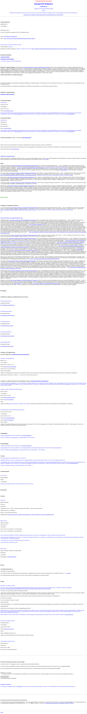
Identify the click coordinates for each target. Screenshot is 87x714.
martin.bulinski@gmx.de (8, 110)
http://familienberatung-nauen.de (6, 325)
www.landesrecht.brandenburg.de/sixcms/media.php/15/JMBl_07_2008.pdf (59, 703)
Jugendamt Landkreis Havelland (7, 94)
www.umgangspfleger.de (26, 435)
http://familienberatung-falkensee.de (7, 305)
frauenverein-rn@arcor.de (9, 628)
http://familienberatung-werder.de (6, 346)
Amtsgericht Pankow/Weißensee (24, 514)
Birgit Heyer (20, 686)
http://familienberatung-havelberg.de (7, 315)
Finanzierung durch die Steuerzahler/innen (20, 354)
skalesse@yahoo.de (7, 128)
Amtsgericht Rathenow (35, 514)
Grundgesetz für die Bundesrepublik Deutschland (43, 8)
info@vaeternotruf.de (19, 113)
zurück (1, 712)
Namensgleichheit (63, 169)
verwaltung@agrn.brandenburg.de (10, 36)
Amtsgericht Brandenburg (12, 514)
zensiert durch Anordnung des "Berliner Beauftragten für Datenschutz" (36, 67)
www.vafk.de (46, 159)
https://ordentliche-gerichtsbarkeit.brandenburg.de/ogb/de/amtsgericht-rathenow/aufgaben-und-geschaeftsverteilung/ (54, 48)
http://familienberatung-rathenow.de (7, 335)
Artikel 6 (43, 10)
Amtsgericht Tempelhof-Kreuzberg (47, 514)
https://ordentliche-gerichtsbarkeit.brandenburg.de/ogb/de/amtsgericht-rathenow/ (19, 38)
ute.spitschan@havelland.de (9, 417)
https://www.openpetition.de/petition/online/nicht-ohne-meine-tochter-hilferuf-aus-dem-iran (18, 175)
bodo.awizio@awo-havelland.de (10, 366)
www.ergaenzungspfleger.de (26, 445)
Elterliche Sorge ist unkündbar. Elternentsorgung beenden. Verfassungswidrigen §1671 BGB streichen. (43, 14)
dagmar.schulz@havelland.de (9, 397)
